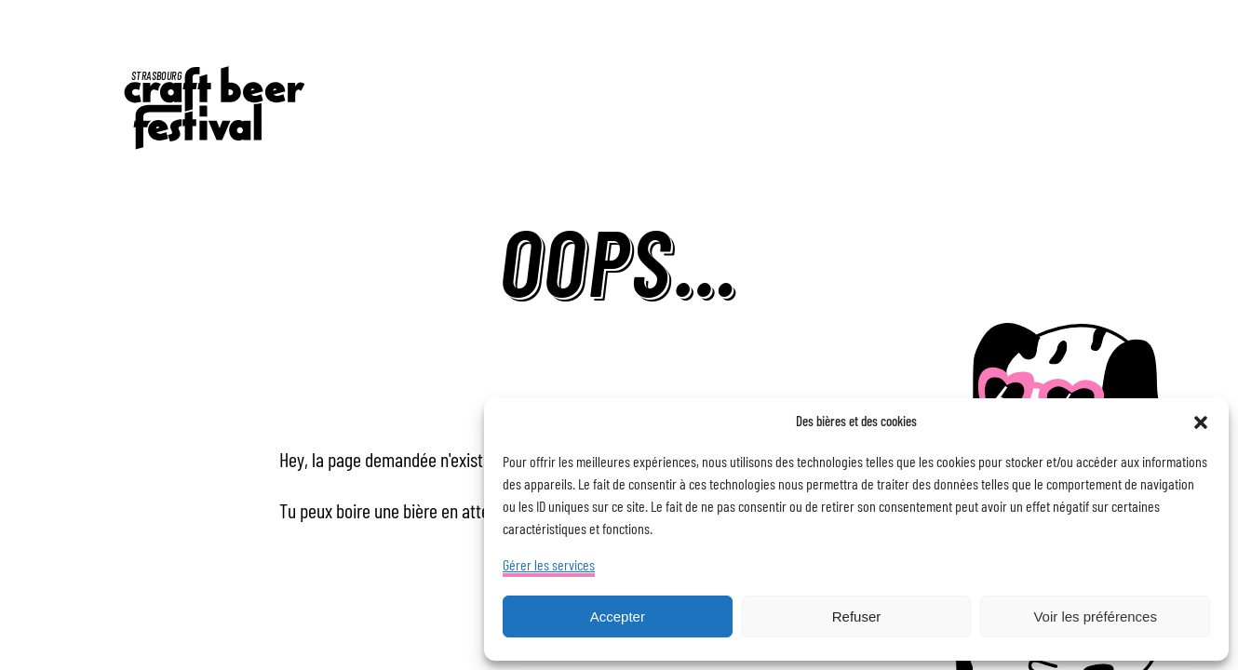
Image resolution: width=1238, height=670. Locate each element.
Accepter (617, 616)
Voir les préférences (1095, 616)
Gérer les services (549, 565)
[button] (1200, 422)
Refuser (856, 616)
